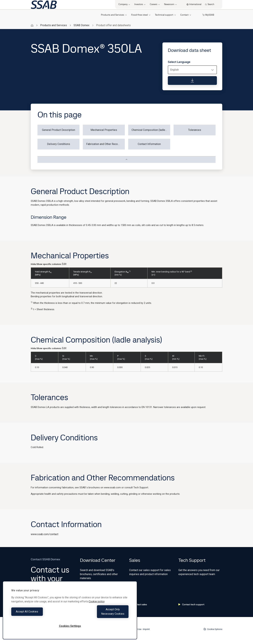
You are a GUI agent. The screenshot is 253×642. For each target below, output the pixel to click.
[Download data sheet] (192, 80)
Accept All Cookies (40, 613)
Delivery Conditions (58, 144)
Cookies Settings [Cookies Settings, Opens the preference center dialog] (70, 626)
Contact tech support (191, 604)
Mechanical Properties (104, 130)
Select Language (179, 61)
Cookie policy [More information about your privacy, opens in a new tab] (97, 605)
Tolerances (194, 130)
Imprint (146, 629)
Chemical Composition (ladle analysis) (151, 130)
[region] (70, 612)
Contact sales (138, 604)
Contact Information (149, 144)
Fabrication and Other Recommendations (105, 144)
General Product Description (58, 130)
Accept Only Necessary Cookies (100, 613)
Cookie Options (212, 629)
